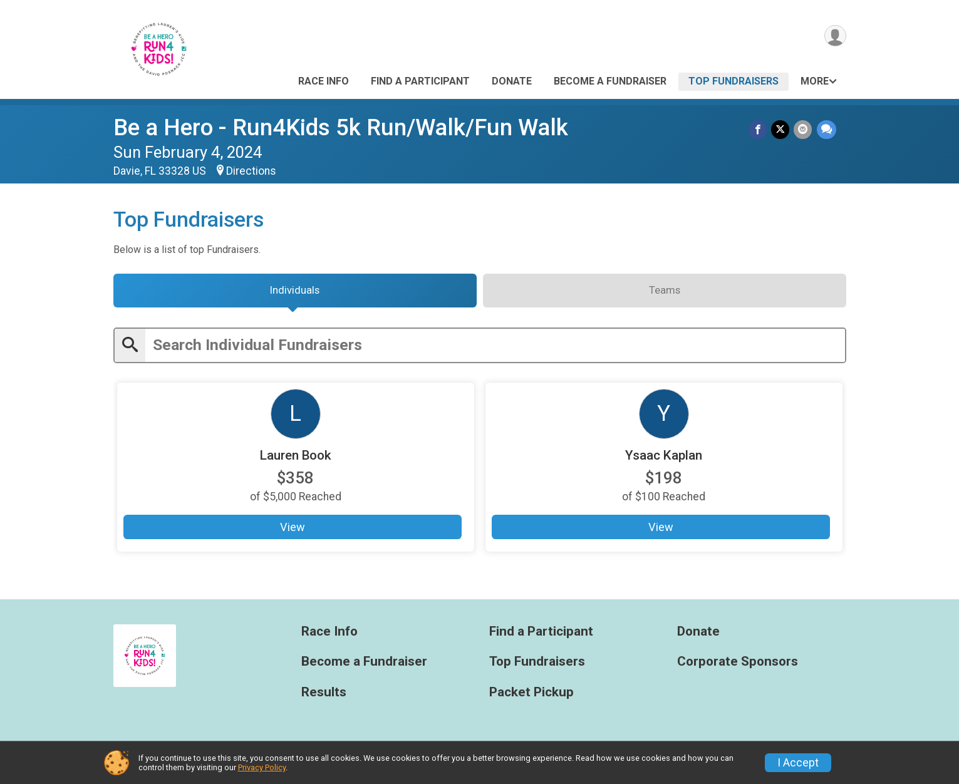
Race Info (323, 81)
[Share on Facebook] (760, 130)
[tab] (295, 293)
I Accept (798, 762)
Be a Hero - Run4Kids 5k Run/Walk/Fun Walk (340, 127)
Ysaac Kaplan (664, 459)
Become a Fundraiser (610, 81)
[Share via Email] (804, 130)
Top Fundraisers (733, 81)
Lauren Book (295, 459)
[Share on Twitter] (782, 130)
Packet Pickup (531, 696)
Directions (251, 171)
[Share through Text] (826, 130)
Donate (512, 81)
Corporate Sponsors (737, 666)
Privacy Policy (262, 767)
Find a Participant (420, 81)
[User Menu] (834, 36)
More (815, 81)
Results (323, 696)
